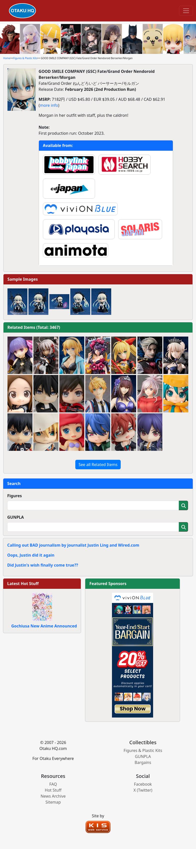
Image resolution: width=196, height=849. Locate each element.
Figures (14, 495)
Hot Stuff (53, 790)
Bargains (143, 762)
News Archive (53, 796)
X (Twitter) (142, 790)
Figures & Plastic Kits (25, 58)
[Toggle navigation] (186, 11)
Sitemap (53, 802)
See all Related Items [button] (98, 464)
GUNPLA (15, 517)
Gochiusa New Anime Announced (44, 626)
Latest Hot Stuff (23, 583)
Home (6, 58)
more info (49, 105)
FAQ (53, 784)
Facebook (143, 784)
